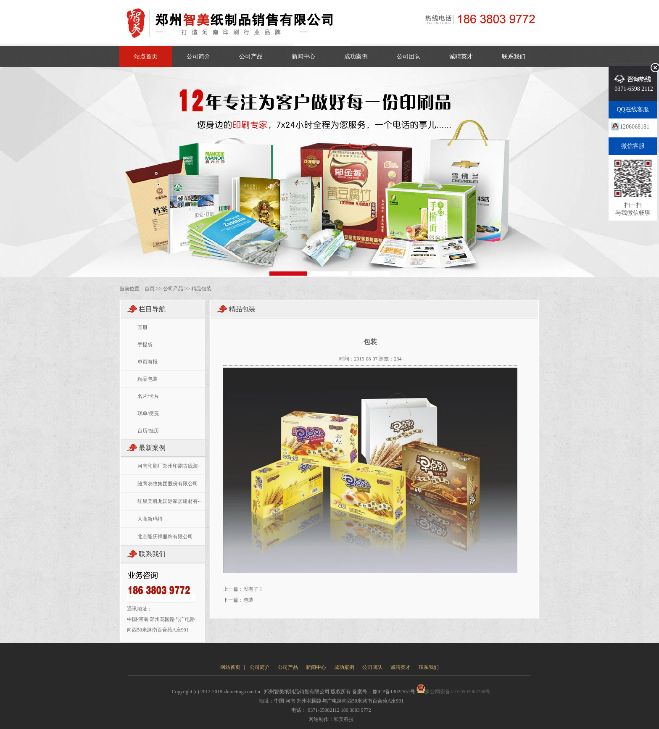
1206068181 (634, 127)
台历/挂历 (148, 431)
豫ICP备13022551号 (394, 692)
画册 (142, 327)
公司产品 (251, 56)
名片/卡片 (148, 396)
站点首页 (146, 56)
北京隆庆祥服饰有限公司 (165, 537)
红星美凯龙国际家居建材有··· (169, 501)
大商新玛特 (150, 519)
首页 (150, 289)
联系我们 (513, 56)
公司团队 (408, 56)
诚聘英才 (461, 56)
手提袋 (145, 344)
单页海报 (147, 362)
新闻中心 (303, 56)
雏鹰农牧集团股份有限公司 (167, 484)
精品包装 (201, 289)
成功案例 (356, 56)
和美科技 (344, 719)
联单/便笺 (148, 413)
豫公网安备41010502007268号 (453, 692)
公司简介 (198, 56)
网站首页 (230, 667)
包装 (248, 600)
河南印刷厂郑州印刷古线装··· (169, 466)
